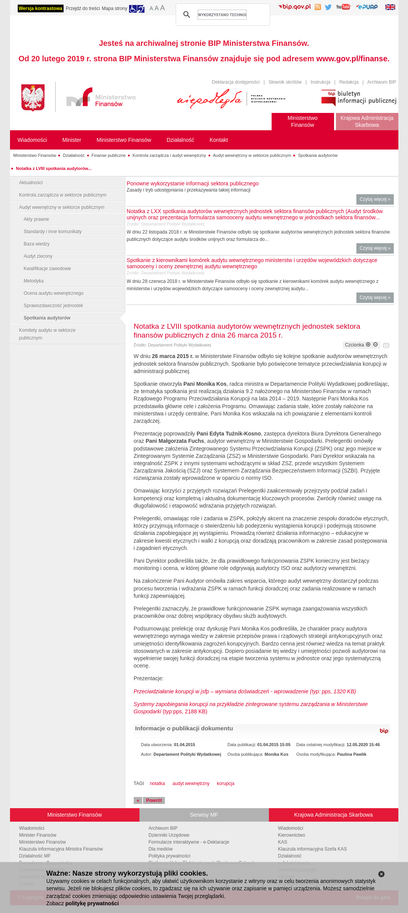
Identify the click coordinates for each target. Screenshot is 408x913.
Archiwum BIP (381, 82)
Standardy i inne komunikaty (53, 231)
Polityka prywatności (170, 856)
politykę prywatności (92, 903)
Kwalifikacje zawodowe (47, 268)
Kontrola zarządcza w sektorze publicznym (63, 195)
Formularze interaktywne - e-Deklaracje (189, 842)
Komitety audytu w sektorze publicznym (47, 334)
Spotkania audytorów (317, 155)
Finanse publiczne (109, 155)
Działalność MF (35, 856)
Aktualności (31, 182)
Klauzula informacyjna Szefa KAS (312, 849)
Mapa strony (114, 8)
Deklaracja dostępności (236, 82)
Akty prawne (36, 219)
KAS (282, 842)
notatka (157, 783)
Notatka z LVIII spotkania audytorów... (53, 168)
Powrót (154, 800)
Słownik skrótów (285, 82)
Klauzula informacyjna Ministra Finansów (61, 849)
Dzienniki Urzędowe (169, 835)
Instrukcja (320, 82)
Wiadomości (31, 828)
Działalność (73, 155)
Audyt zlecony (38, 256)
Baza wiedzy (37, 244)
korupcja (225, 783)
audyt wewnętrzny (191, 783)
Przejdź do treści (83, 8)
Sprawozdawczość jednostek (53, 305)
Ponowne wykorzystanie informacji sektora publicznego (193, 183)
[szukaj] (222, 15)
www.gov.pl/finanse (351, 58)
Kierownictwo (292, 835)
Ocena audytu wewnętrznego (54, 293)
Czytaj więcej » (376, 200)
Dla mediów (161, 849)
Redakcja (349, 82)
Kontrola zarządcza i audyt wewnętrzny (169, 155)
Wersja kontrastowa (40, 8)
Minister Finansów (38, 835)
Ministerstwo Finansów (34, 155)
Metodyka (34, 281)
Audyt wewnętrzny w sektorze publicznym (252, 155)
